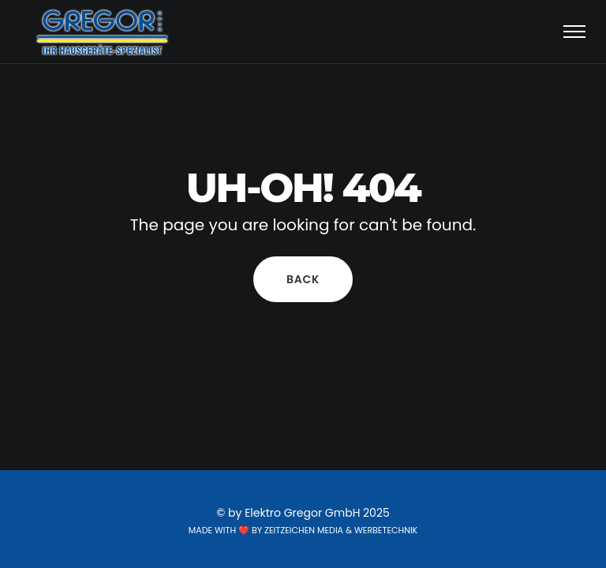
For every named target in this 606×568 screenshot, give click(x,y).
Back (303, 279)
